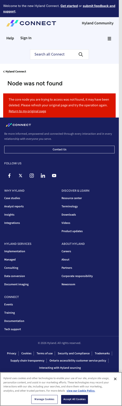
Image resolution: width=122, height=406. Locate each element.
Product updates (72, 231)
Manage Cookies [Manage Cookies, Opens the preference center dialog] (44, 399)
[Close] (115, 379)
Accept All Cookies (74, 399)
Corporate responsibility (77, 276)
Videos (66, 223)
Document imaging (16, 284)
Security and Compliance (74, 353)
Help (10, 38)
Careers (66, 251)
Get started (69, 6)
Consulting (11, 268)
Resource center (72, 198)
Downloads (69, 215)
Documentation (14, 321)
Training (9, 313)
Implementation (14, 251)
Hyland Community (98, 23)
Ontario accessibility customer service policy (77, 361)
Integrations (12, 223)
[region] (61, 389)
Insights (9, 215)
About (65, 260)
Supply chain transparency (27, 361)
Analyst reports (14, 206)
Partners (67, 268)
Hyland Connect (15, 71)
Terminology (70, 206)
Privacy (11, 353)
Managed (10, 260)
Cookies (26, 353)
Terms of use (45, 353)
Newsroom (68, 284)
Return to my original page (27, 111)
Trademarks (102, 353)
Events (8, 304)
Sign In (26, 38)
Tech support (12, 329)
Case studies (12, 198)
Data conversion (14, 276)
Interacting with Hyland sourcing (60, 368)
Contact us (59, 149)
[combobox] (59, 54)
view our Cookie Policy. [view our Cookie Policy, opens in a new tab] (81, 391)
